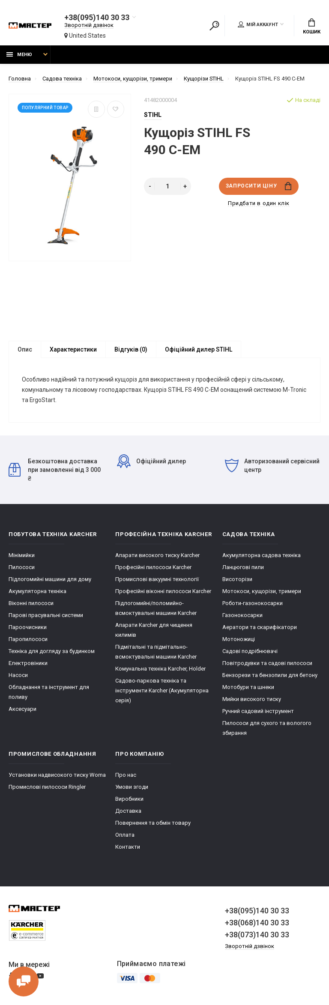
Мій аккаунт (258, 24)
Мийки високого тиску (251, 700)
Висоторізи (237, 580)
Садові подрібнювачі (250, 652)
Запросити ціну (258, 186)
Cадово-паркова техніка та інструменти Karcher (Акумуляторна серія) (162, 691)
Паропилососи (28, 640)
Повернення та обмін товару (153, 823)
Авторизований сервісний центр (272, 466)
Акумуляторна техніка (37, 592)
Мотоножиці (238, 640)
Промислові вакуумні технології (157, 580)
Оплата (125, 835)
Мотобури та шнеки (248, 688)
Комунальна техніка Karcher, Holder (160, 669)
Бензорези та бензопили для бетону (269, 676)
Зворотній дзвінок (89, 25)
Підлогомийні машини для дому (50, 580)
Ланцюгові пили (243, 568)
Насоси (18, 676)
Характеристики (73, 349)
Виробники (129, 799)
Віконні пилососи (31, 604)
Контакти (127, 847)
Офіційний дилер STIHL (198, 349)
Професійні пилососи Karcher (153, 568)
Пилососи (22, 568)
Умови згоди (131, 787)
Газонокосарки (242, 616)
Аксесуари (22, 710)
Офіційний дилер (151, 462)
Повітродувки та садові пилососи (267, 664)
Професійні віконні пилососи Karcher (163, 592)
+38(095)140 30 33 (96, 17)
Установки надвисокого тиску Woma (57, 775)
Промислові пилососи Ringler (47, 787)
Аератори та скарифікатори (259, 628)
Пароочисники (28, 628)
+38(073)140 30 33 (257, 935)
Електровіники (28, 664)
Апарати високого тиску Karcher (157, 556)
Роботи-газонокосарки (252, 604)
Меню (19, 54)
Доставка (128, 811)
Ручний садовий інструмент (258, 712)
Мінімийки (22, 556)
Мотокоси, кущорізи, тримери (261, 592)
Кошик (311, 26)
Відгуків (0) (130, 349)
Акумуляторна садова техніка (261, 556)
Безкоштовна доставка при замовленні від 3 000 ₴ (55, 471)
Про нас (125, 775)
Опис (25, 349)
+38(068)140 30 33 (257, 923)
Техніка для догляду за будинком (52, 652)
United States (85, 35)
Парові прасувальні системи (46, 616)
